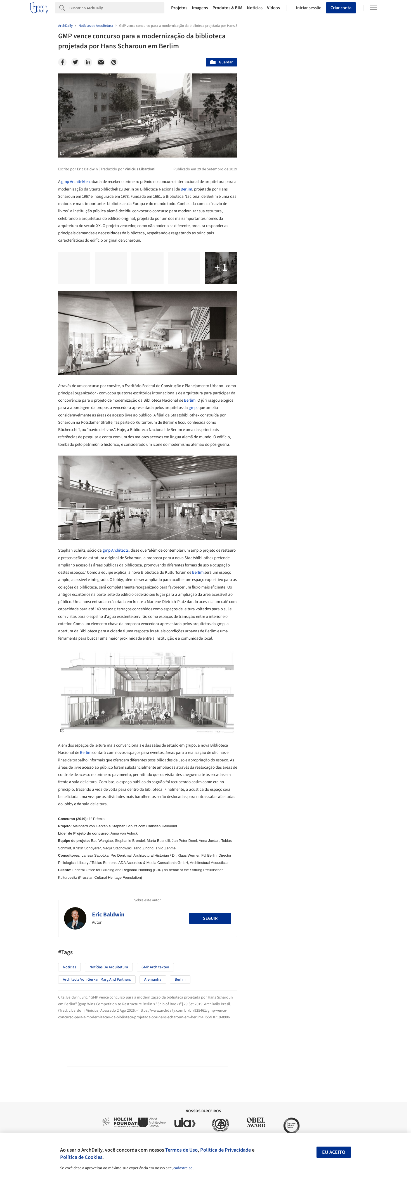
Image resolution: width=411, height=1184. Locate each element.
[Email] (101, 62)
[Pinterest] (114, 62)
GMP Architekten (155, 967)
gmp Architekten (75, 182)
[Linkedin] (88, 62)
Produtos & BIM (227, 8)
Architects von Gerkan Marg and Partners (97, 979)
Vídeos (273, 8)
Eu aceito (333, 1152)
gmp (193, 408)
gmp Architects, (116, 550)
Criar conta (340, 8)
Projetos (179, 8)
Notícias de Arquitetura (108, 967)
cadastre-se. (183, 1168)
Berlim (186, 189)
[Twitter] (75, 62)
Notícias (255, 8)
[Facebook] (62, 62)
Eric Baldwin (108, 914)
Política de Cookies (81, 1157)
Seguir (210, 918)
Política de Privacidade (225, 1150)
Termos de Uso (181, 1150)
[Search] (117, 7)
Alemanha (152, 979)
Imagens (200, 8)
